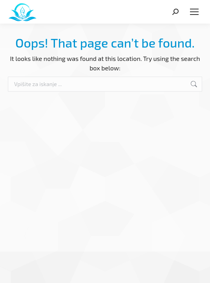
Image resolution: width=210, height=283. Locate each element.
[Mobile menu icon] (194, 12)
